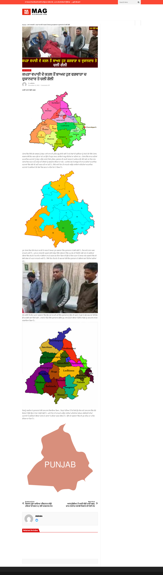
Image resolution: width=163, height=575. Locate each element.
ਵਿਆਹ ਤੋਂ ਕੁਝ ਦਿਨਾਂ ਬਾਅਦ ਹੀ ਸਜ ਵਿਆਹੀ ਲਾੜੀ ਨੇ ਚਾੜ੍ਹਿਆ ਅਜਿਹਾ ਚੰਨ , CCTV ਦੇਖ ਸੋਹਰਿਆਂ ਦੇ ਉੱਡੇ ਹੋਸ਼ (46, 2)
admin (32, 83)
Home (24, 25)
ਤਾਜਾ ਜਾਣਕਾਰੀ (30, 25)
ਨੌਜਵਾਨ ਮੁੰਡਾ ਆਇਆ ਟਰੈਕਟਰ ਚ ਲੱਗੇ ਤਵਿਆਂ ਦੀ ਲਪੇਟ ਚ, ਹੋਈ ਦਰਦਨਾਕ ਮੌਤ (39, 504)
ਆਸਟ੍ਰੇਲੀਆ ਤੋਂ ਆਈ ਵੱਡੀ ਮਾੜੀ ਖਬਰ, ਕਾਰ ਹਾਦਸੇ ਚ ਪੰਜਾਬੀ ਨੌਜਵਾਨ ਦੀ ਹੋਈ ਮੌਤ (80, 504)
